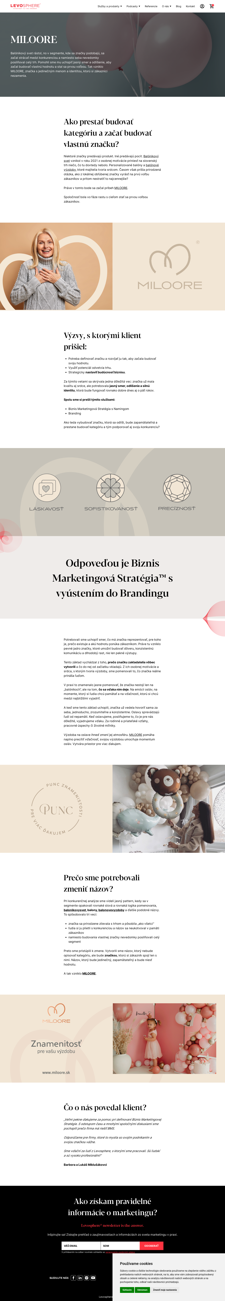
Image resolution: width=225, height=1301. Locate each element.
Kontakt (190, 6)
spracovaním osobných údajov (120, 1252)
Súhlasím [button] (127, 1290)
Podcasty (132, 6)
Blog (178, 6)
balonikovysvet (75, 910)
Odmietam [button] (142, 1290)
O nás (165, 6)
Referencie (151, 6)
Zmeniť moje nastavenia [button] (165, 1290)
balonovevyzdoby (111, 910)
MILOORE (120, 188)
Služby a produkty (108, 6)
